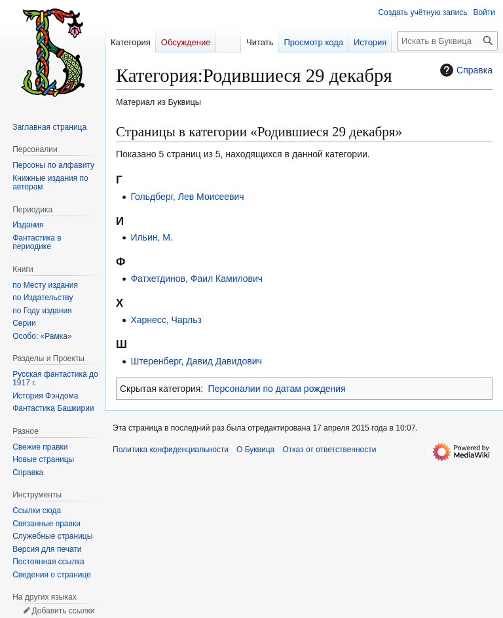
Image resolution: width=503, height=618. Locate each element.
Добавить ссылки (62, 610)
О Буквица (255, 449)
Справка (465, 70)
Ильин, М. (151, 237)
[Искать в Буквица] (447, 40)
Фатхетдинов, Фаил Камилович (196, 278)
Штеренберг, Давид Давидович (195, 361)
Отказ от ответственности (329, 449)
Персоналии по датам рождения (277, 388)
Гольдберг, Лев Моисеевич (187, 196)
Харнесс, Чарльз (166, 320)
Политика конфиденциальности (171, 449)
